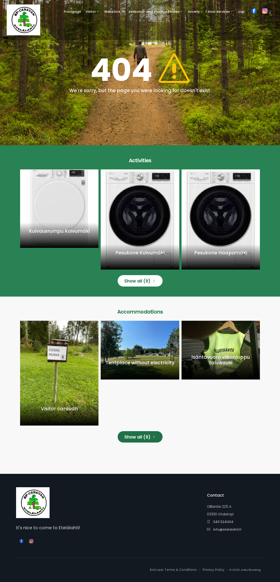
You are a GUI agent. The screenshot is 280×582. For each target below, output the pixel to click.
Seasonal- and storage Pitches (154, 11)
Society (194, 11)
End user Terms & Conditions (173, 569)
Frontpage (72, 11)
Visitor (91, 11)
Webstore (112, 11)
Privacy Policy (213, 569)
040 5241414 (220, 522)
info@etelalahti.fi (224, 529)
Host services (219, 11)
